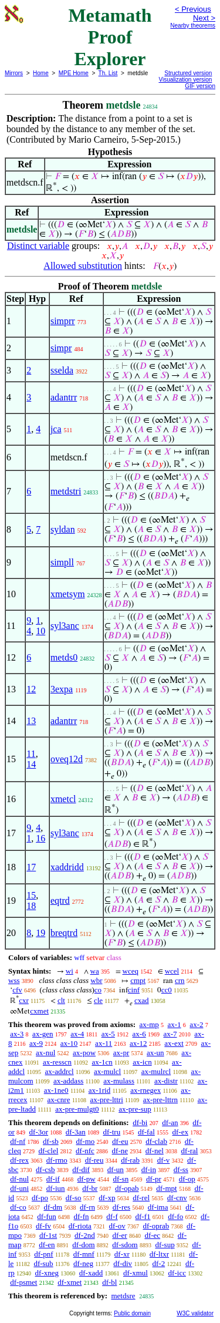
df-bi (140, 1122)
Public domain (132, 1313)
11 (30, 754)
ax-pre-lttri (106, 1099)
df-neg (83, 1263)
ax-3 (16, 1033)
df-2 (159, 1263)
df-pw (86, 1178)
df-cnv (177, 1197)
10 (40, 631)
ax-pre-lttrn (160, 1099)
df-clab (156, 1141)
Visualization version (185, 79)
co (97, 989)
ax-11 (103, 1043)
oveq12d (66, 759)
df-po (40, 1197)
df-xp (107, 1197)
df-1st (48, 1235)
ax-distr (166, 1080)
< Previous (193, 9)
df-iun (55, 1188)
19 (40, 933)
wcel (172, 971)
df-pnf (43, 1254)
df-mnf (83, 1254)
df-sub (43, 1263)
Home (41, 73)
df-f (112, 1216)
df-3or (39, 1131)
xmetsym (67, 594)
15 (31, 895)
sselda (61, 370)
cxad (141, 1000)
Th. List (108, 73)
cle (98, 1000)
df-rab (130, 1160)
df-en (47, 1244)
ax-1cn (102, 1062)
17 (31, 867)
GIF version (200, 86)
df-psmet (23, 1282)
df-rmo (56, 1160)
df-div (122, 1263)
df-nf (17, 1141)
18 (31, 906)
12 (31, 689)
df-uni (19, 1188)
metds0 (63, 657)
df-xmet (69, 1282)
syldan (62, 529)
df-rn (87, 1207)
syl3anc (64, 626)
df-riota (80, 1225)
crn (180, 980)
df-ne (120, 1150)
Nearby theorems (192, 25)
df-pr (153, 1178)
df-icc (177, 1272)
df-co (18, 1207)
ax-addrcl (59, 1071)
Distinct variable (38, 246)
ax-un (155, 1052)
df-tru (112, 1131)
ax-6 (139, 1033)
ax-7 (170, 1033)
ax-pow (84, 1052)
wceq (130, 971)
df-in (148, 1169)
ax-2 (196, 1024)
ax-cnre (58, 1099)
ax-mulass (118, 1080)
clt (61, 1000)
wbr (96, 980)
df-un (115, 1169)
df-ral (189, 1150)
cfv (17, 989)
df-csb (45, 1169)
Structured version (188, 73)
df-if (53, 1178)
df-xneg (47, 1272)
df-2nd (85, 1235)
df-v (163, 1160)
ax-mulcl (107, 1071)
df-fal (146, 1131)
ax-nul (45, 1052)
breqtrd (63, 933)
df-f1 (143, 1216)
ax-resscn (57, 1062)
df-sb (51, 1141)
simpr (61, 348)
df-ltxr (159, 1254)
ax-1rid (100, 1090)
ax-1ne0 (56, 1090)
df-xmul (135, 1272)
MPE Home (74, 73)
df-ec (152, 1235)
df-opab (126, 1188)
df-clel (48, 1150)
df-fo (175, 1216)
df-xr (122, 1254)
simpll (62, 562)
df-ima (158, 1207)
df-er (119, 1235)
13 (31, 721)
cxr (24, 1000)
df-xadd (91, 1272)
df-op (187, 1178)
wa (94, 971)
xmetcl (63, 799)
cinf (134, 989)
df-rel (141, 1197)
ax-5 (108, 1033)
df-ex (180, 1131)
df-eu (120, 1141)
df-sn (120, 1178)
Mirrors (14, 73)
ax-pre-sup (135, 1109)
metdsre (123, 1295)
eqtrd (60, 900)
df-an (170, 1122)
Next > (204, 18)
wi (69, 971)
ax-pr (121, 1052)
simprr (62, 321)
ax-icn (142, 1062)
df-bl (109, 1282)
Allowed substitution (82, 266)
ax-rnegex (145, 1090)
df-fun (46, 1216)
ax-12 (138, 1043)
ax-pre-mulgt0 (77, 1109)
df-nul (19, 1178)
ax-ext (173, 1043)
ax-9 (36, 1043)
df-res (121, 1207)
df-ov (117, 1225)
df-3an (76, 1131)
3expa (61, 689)
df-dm (52, 1207)
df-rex (19, 1160)
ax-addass (68, 1080)
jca (56, 429)
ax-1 (174, 1024)
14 (31, 764)
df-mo (85, 1141)
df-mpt (166, 1188)
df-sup (164, 1244)
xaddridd (67, 867)
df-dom (83, 1244)
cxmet (39, 1010)
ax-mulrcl (156, 1071)
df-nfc (85, 1150)
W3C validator (195, 1313)
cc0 (166, 989)
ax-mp (149, 1024)
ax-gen (42, 1033)
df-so (74, 1197)
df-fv (43, 1225)
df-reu (94, 1160)
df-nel (154, 1150)
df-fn (81, 1216)
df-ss (181, 1169)
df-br (89, 1188)
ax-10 (69, 1043)
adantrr (63, 397)
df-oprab (156, 1225)
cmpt (137, 980)
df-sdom (124, 1244)
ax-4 (77, 1033)
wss (14, 980)
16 (40, 838)
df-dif (81, 1169)
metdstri (65, 491)
